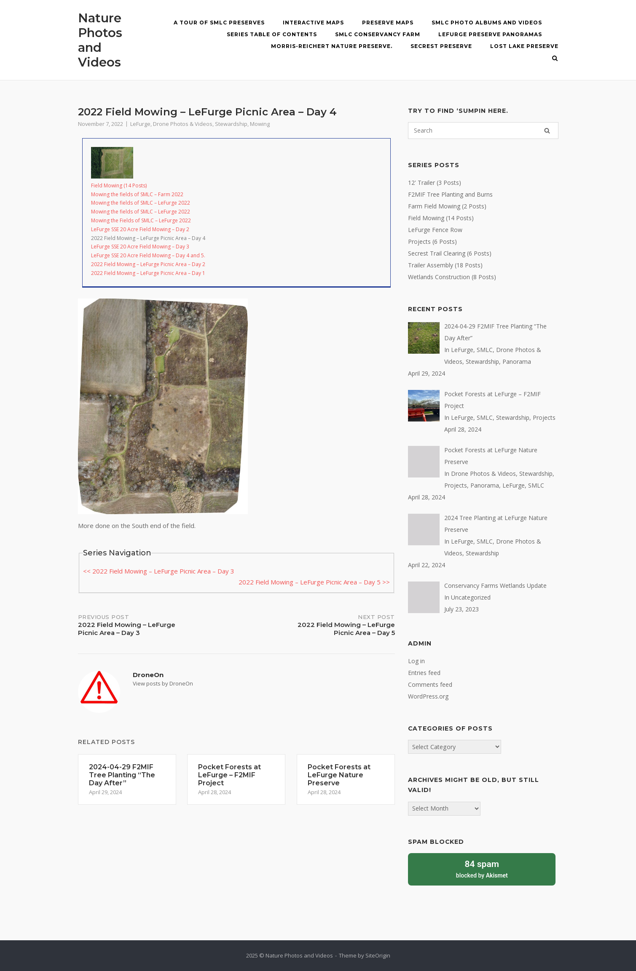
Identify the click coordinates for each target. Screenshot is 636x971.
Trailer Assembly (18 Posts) (445, 265)
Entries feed (424, 673)
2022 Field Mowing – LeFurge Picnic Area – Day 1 (148, 273)
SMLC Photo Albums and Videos (487, 22)
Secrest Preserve (441, 46)
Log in (416, 661)
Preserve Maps (387, 22)
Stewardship (231, 124)
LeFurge (140, 124)
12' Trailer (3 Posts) (434, 183)
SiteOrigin (377, 955)
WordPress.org (428, 696)
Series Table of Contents (272, 34)
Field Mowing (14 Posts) (119, 185)
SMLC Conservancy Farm (377, 34)
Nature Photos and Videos (100, 40)
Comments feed (430, 684)
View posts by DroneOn (163, 683)
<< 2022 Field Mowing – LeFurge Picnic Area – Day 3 (158, 571)
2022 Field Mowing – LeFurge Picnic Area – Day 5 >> (314, 582)
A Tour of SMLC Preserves (219, 22)
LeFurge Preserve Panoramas (490, 34)
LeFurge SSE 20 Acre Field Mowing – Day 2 (140, 229)
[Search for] (483, 130)
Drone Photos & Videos (182, 124)
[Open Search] (554, 59)
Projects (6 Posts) (432, 241)
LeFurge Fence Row (435, 230)
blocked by (481, 868)
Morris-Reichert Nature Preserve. (331, 46)
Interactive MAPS (313, 22)
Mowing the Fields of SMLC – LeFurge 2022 (141, 220)
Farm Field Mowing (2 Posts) (447, 206)
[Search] (547, 130)
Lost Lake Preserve (524, 46)
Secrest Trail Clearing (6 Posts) (449, 253)
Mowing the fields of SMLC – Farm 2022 (137, 194)
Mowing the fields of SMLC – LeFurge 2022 (140, 202)
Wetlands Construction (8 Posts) (452, 277)
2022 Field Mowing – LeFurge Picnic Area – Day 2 (148, 264)
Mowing (260, 124)
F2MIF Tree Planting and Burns (450, 194)
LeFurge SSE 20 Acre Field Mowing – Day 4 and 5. (148, 255)
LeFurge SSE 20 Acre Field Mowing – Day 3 (140, 246)
